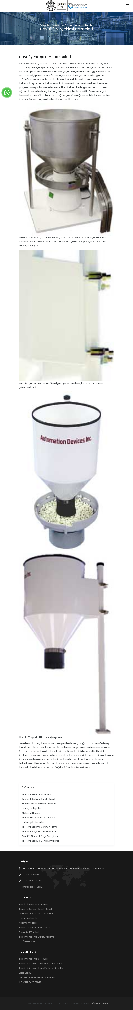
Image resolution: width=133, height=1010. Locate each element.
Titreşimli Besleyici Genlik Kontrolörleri (40, 840)
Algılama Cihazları (31, 813)
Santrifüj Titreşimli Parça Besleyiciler (40, 836)
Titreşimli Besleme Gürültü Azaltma (39, 826)
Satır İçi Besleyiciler (31, 808)
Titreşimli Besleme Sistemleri (36, 794)
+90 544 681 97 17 (33, 874)
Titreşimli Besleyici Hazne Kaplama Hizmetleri (41, 968)
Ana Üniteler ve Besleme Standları (39, 803)
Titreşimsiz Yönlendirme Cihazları (38, 817)
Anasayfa (44, 25)
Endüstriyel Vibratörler (33, 822)
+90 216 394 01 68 (32, 880)
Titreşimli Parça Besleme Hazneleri (39, 831)
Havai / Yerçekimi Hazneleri (80, 25)
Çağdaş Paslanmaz (99, 1003)
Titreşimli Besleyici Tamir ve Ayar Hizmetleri (40, 963)
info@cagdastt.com (32, 886)
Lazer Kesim (25, 972)
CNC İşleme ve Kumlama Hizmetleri (37, 977)
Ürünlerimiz (58, 25)
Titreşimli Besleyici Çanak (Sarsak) (39, 799)
